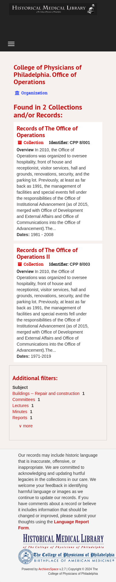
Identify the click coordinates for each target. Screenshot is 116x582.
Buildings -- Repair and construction (46, 393)
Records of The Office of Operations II (47, 253)
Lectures (21, 405)
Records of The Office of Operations (47, 131)
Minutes (20, 411)
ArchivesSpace (48, 569)
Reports (20, 417)
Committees (24, 399)
